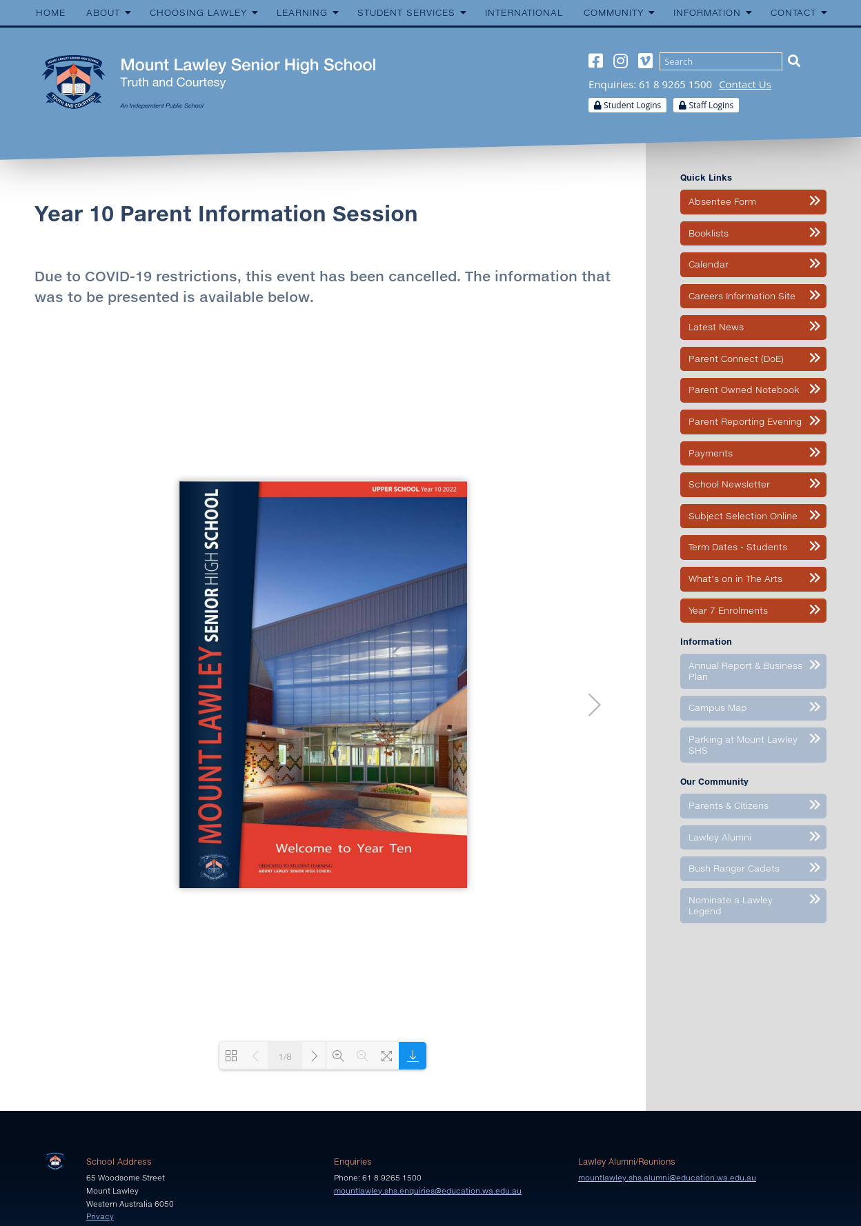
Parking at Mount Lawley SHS (743, 745)
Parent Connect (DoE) (736, 358)
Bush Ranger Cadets (734, 868)
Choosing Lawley (198, 12)
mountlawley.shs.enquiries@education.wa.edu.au (428, 1190)
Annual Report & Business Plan (745, 671)
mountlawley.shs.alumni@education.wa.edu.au (667, 1177)
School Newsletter (729, 484)
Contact (793, 12)
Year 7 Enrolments (728, 610)
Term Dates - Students (738, 546)
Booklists (709, 233)
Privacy (100, 1216)
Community (614, 12)
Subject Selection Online (743, 515)
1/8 (285, 1056)
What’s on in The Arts (735, 578)
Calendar (709, 264)
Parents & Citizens (729, 805)
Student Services (406, 12)
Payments (711, 453)
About (103, 12)
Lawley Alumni (720, 837)
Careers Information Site (742, 295)
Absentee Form (722, 201)
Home (51, 12)
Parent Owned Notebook (744, 389)
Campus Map (718, 707)
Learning (302, 12)
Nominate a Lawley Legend (731, 905)
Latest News (716, 326)
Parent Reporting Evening (745, 421)
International (524, 12)
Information (707, 12)
